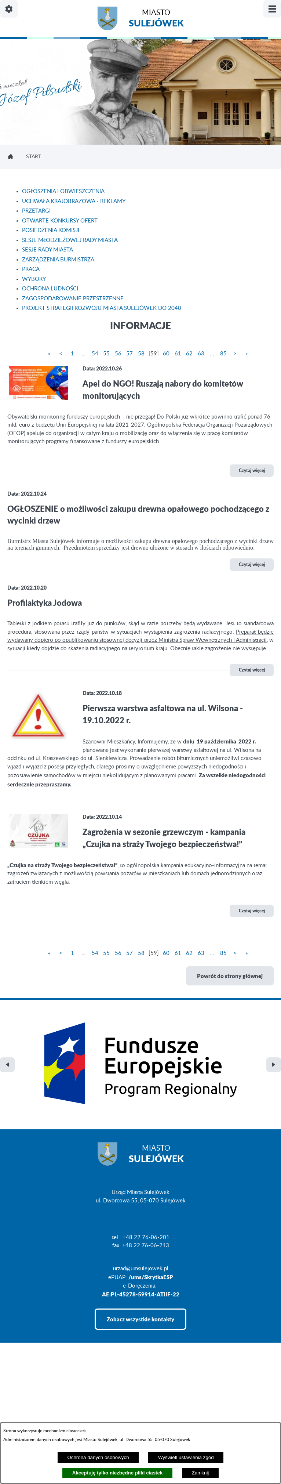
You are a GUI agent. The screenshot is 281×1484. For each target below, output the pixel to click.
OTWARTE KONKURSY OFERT (60, 221)
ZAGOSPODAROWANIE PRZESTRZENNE (73, 298)
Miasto (156, 19)
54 (95, 353)
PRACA (31, 269)
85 (223, 353)
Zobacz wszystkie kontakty (140, 1257)
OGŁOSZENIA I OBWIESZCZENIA (63, 191)
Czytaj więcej (252, 470)
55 (106, 353)
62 (189, 353)
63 (201, 353)
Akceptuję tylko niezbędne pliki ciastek (117, 1473)
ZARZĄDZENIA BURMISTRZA (58, 260)
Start (33, 156)
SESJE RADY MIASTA (47, 250)
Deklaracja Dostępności (35, 1421)
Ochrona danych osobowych (98, 1457)
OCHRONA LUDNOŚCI (50, 289)
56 (118, 353)
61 (178, 353)
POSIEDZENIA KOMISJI (50, 230)
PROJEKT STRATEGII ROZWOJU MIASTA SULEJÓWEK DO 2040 (101, 308)
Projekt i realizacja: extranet (40, 1409)
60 (166, 353)
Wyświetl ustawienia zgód (186, 1457)
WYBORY (34, 279)
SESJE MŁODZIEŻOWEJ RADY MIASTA (70, 240)
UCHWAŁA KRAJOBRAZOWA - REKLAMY (73, 201)
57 (129, 353)
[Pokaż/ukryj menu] (272, 9)
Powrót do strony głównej (230, 976)
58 (141, 353)
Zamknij (200, 1473)
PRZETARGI (36, 211)
